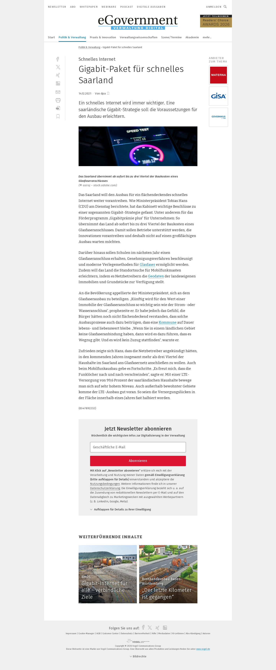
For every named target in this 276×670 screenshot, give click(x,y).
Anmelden (213, 6)
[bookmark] (108, 93)
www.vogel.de (203, 649)
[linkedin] (58, 83)
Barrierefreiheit (142, 633)
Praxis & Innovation (103, 37)
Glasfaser (147, 264)
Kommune (168, 322)
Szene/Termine (171, 37)
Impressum (71, 633)
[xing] (58, 75)
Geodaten (156, 276)
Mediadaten (164, 633)
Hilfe (154, 633)
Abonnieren (138, 461)
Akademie (192, 37)
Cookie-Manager (86, 633)
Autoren (206, 633)
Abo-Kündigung (193, 633)
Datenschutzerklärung (105, 488)
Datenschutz (127, 633)
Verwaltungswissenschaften (138, 37)
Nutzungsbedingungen (105, 483)
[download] (58, 108)
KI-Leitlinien (178, 633)
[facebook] (58, 58)
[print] (58, 100)
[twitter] (58, 67)
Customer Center (110, 633)
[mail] (58, 91)
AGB (98, 633)
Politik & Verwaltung (72, 37)
